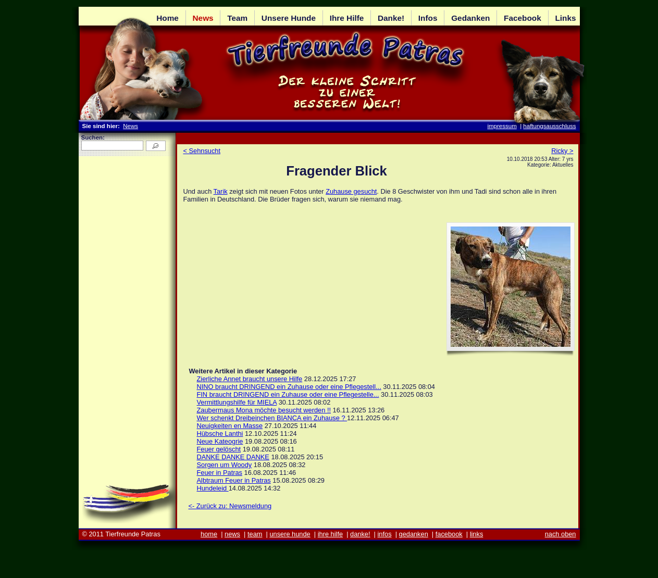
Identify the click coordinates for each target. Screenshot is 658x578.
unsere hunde (289, 534)
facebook (449, 534)
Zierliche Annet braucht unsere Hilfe (250, 379)
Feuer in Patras (220, 472)
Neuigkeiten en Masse (230, 426)
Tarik (221, 191)
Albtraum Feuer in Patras (234, 480)
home (209, 534)
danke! (360, 534)
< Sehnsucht (202, 151)
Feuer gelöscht (219, 449)
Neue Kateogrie (220, 441)
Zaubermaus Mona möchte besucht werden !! (264, 410)
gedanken (413, 534)
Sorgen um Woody (224, 465)
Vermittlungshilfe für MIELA (237, 402)
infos (385, 534)
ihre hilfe (330, 534)
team (254, 534)
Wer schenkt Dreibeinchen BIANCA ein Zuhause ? (272, 418)
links (476, 534)
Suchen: (93, 137)
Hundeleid (213, 488)
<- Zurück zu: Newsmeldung (230, 506)
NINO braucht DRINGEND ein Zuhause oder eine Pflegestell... (289, 387)
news (232, 534)
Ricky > (562, 151)
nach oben (560, 534)
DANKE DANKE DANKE (233, 457)
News (130, 126)
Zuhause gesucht (351, 191)
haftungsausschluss (549, 126)
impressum (501, 126)
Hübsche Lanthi (220, 433)
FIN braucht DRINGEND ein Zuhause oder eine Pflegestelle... (288, 394)
